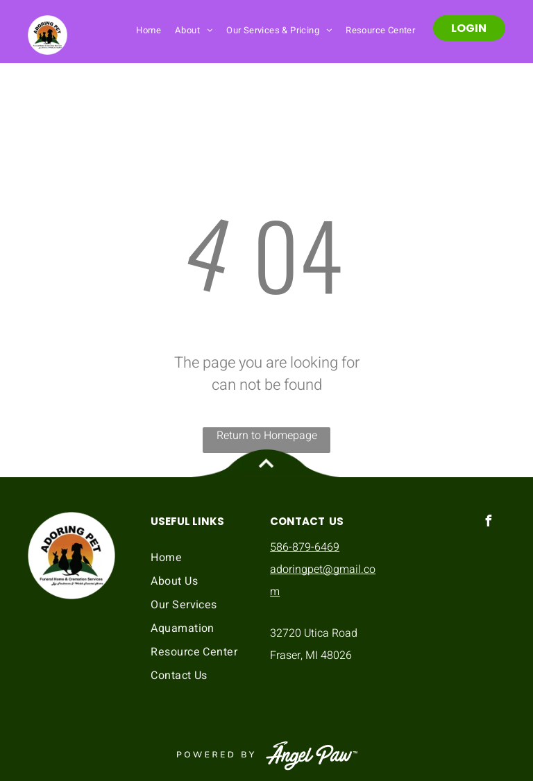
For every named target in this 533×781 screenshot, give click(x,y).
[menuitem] (148, 30)
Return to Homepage (267, 435)
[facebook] (488, 522)
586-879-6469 (304, 547)
